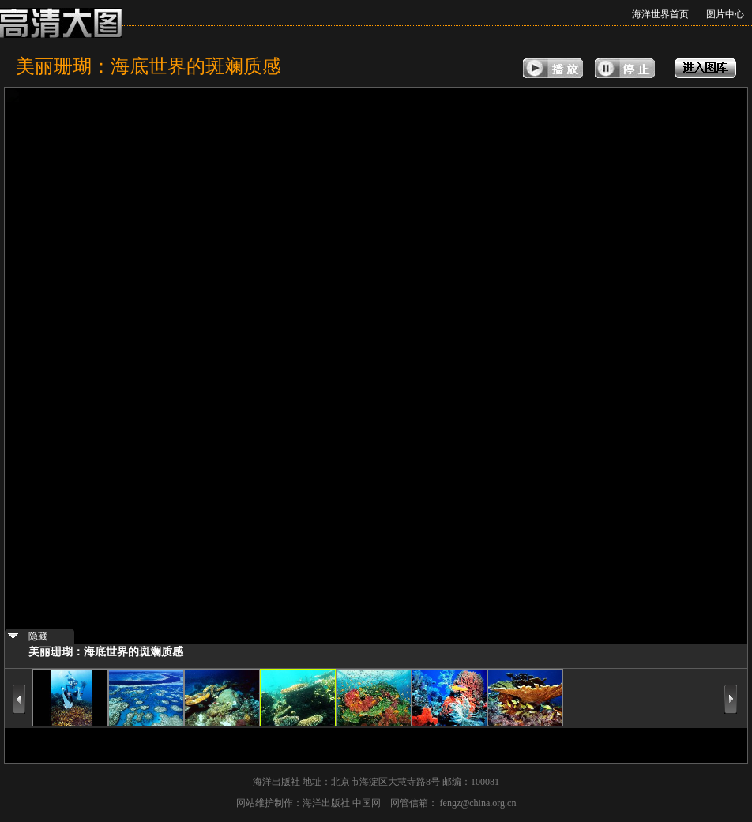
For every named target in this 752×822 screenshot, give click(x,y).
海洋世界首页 (660, 14)
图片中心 (725, 14)
